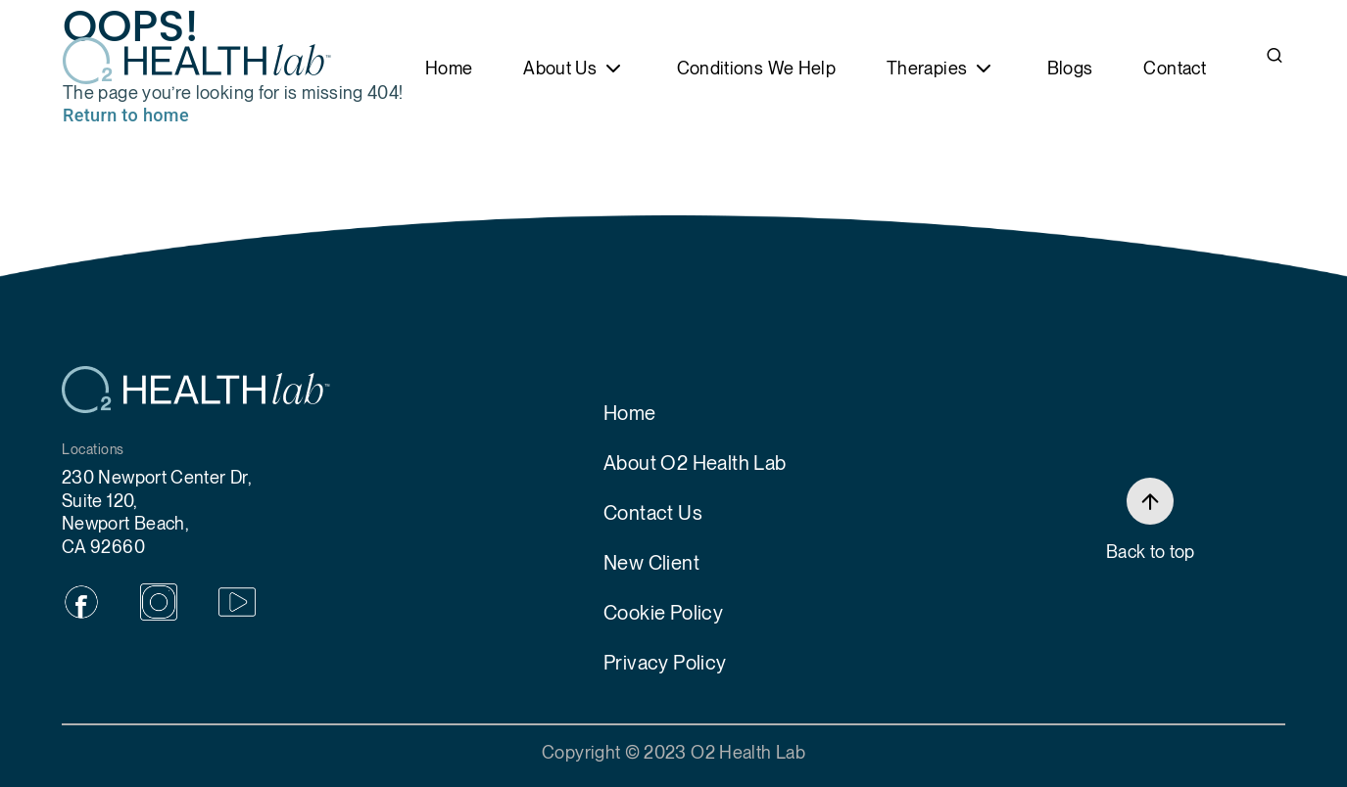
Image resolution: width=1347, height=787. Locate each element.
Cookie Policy (663, 613)
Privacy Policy (665, 662)
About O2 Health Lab (695, 463)
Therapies (927, 68)
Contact (1174, 68)
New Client (651, 563)
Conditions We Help (756, 68)
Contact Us (652, 513)
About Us (560, 68)
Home (448, 68)
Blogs (1070, 68)
